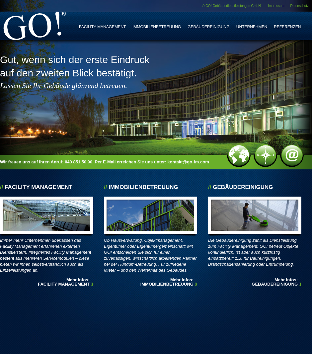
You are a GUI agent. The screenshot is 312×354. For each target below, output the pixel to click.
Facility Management (102, 27)
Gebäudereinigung (209, 27)
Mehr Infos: (64, 282)
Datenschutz (299, 6)
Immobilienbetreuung (156, 27)
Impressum (276, 6)
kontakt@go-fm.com (188, 161)
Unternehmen (251, 27)
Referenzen (287, 27)
